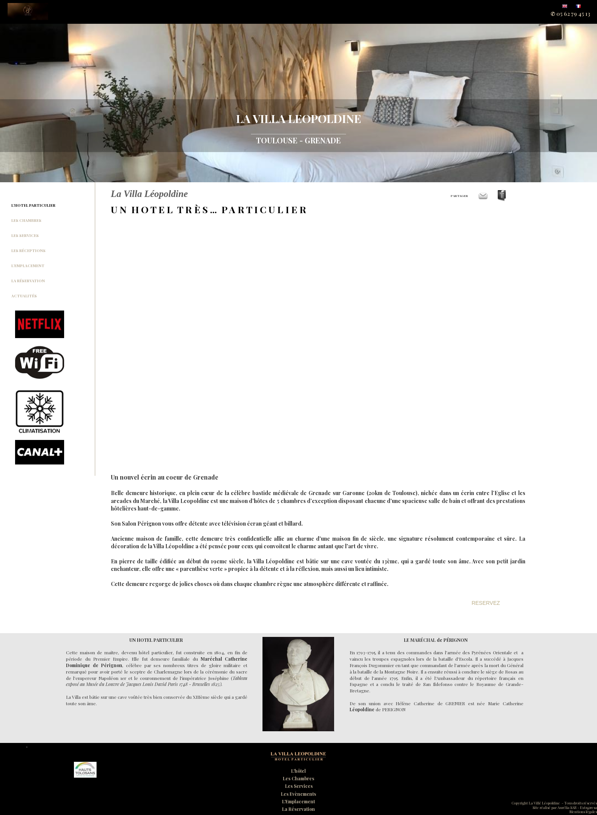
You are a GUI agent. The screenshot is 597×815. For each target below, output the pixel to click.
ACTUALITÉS (24, 295)
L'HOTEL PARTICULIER (33, 205)
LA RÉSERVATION (28, 280)
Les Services (299, 786)
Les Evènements (298, 794)
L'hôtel (298, 771)
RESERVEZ (485, 603)
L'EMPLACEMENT (28, 265)
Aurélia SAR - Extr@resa (577, 807)
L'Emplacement (298, 801)
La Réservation (298, 809)
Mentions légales (583, 811)
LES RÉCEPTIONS (28, 250)
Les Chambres (298, 778)
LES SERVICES (25, 235)
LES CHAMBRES (26, 220)
